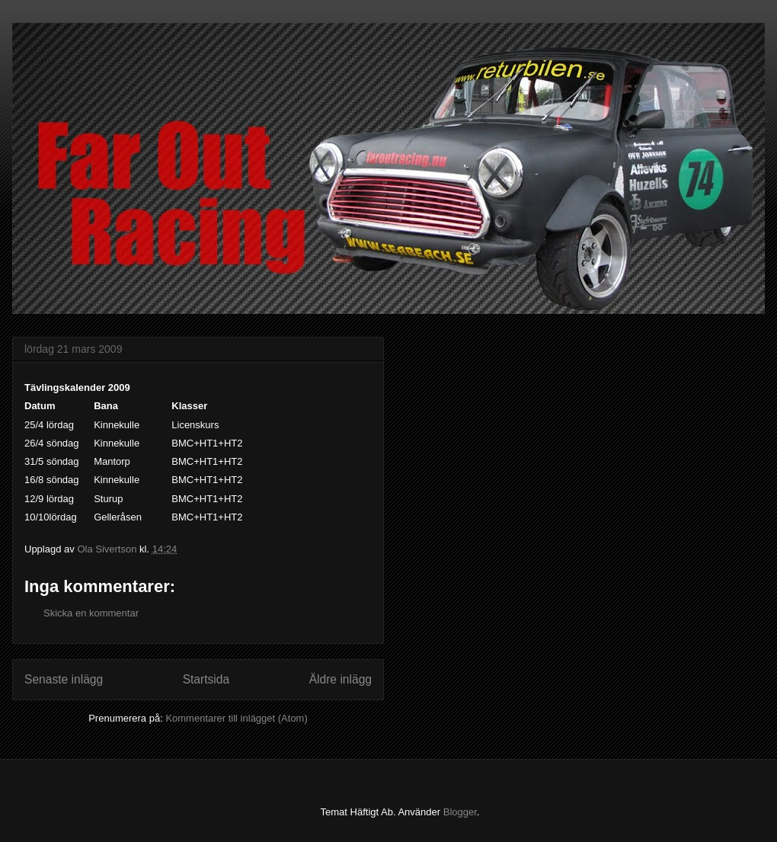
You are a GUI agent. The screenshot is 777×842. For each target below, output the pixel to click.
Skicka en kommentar (91, 613)
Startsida (206, 679)
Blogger (460, 812)
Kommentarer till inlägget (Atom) (236, 718)
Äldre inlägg (340, 679)
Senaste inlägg (63, 679)
